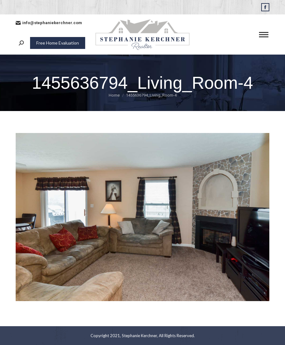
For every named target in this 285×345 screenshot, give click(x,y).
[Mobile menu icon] (263, 34)
